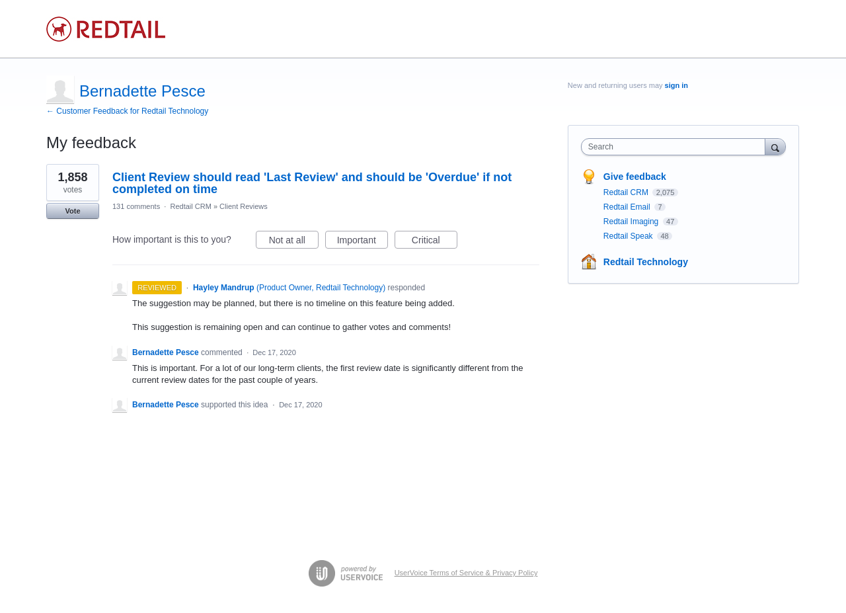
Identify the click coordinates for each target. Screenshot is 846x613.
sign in (676, 85)
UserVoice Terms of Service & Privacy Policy (466, 573)
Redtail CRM (190, 206)
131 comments (136, 206)
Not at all (294, 242)
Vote (72, 211)
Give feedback (634, 176)
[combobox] (676, 146)
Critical (434, 242)
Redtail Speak (629, 236)
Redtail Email (627, 207)
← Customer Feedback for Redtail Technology (127, 111)
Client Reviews (243, 206)
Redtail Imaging (632, 221)
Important (362, 242)
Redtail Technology (645, 262)
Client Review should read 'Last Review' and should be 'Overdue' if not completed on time (312, 183)
